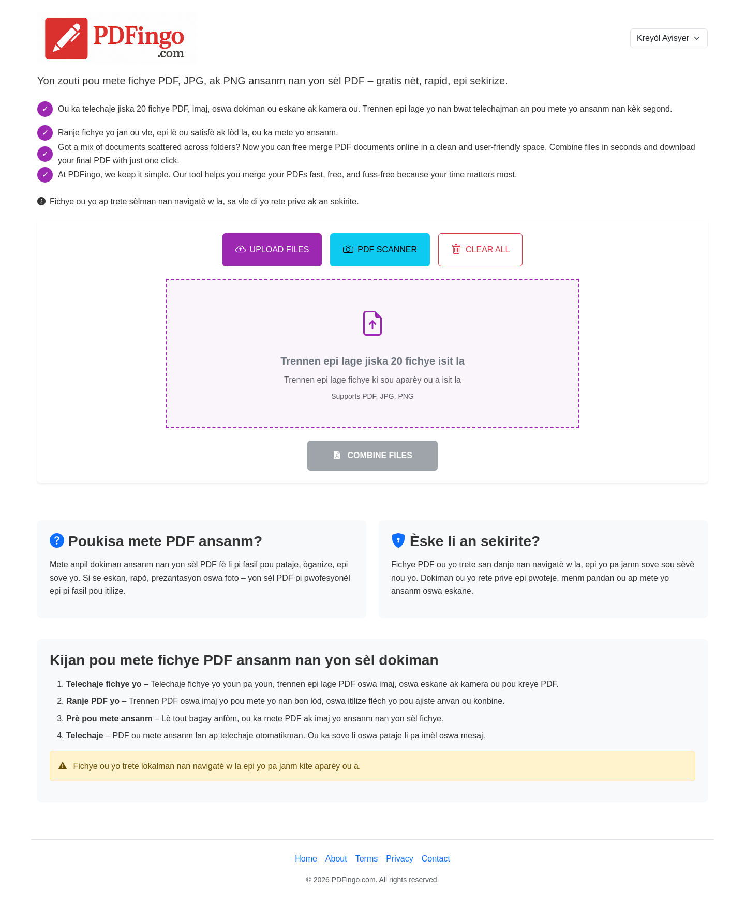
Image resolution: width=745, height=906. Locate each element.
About (336, 858)
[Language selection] (669, 38)
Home (306, 858)
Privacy (399, 858)
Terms (366, 858)
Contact (436, 858)
